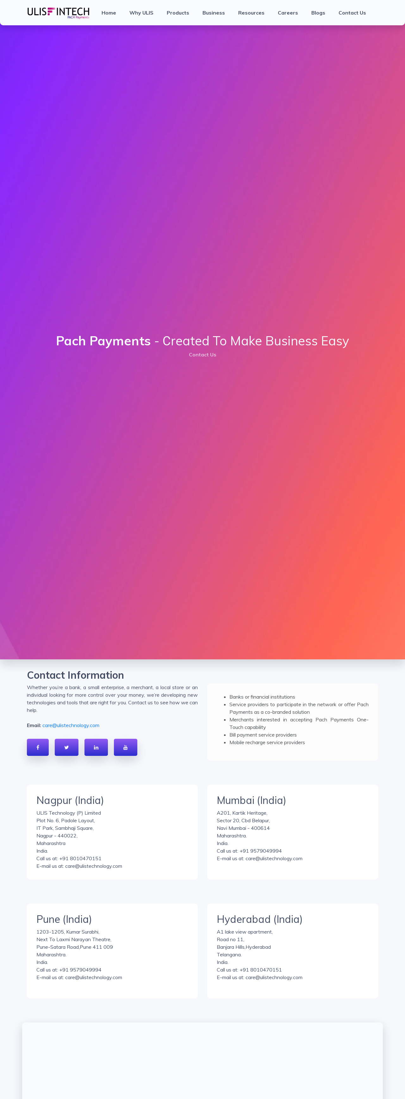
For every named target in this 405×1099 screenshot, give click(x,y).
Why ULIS (141, 12)
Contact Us (352, 12)
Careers (288, 12)
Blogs (318, 12)
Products (178, 12)
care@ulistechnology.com (70, 725)
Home (109, 12)
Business (213, 12)
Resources (251, 12)
